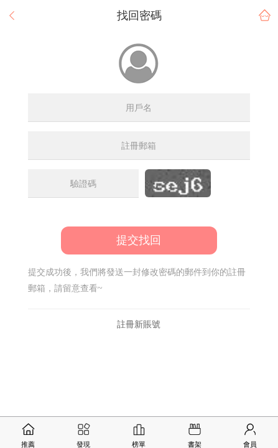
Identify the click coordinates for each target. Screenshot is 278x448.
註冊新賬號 (138, 324)
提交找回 (138, 240)
